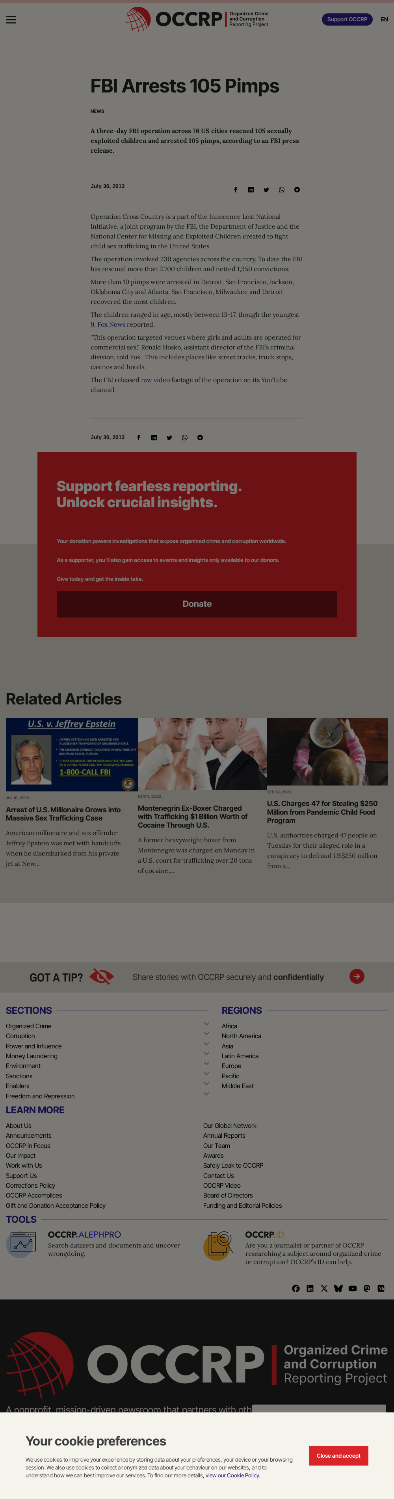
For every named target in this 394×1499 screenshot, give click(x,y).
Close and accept (339, 1455)
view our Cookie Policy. (233, 1475)
